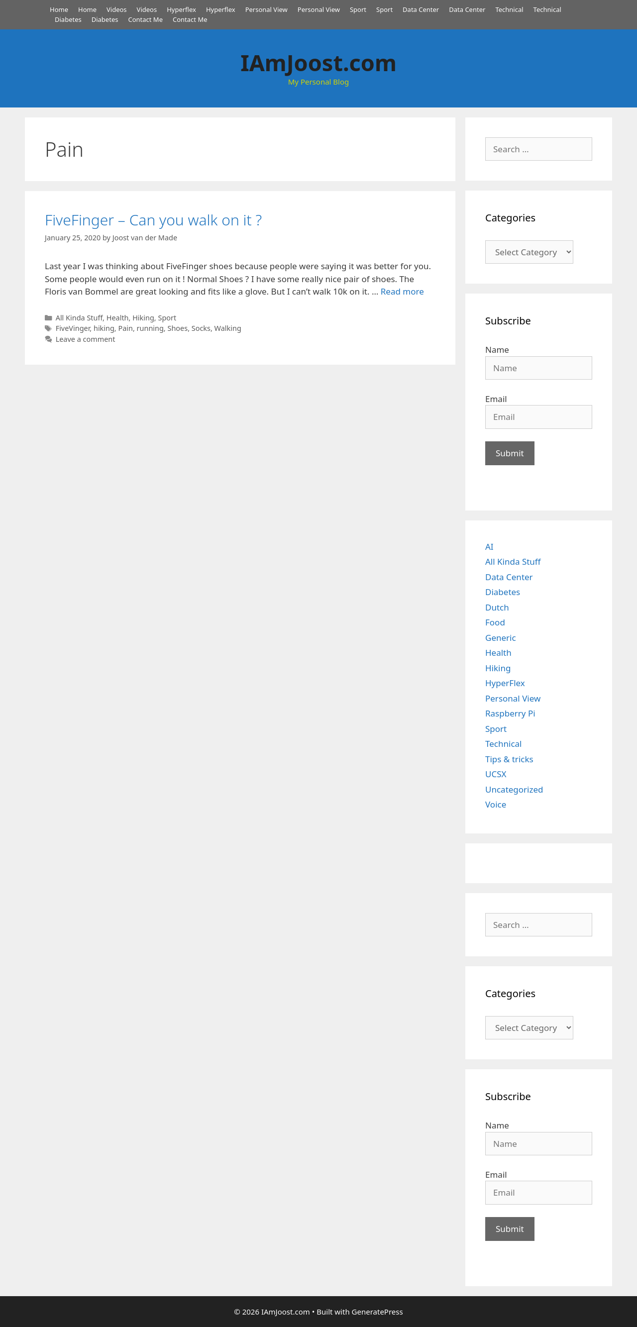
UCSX (495, 774)
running (150, 328)
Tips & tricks (509, 759)
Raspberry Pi (510, 713)
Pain (125, 328)
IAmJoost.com (318, 62)
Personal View (266, 9)
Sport (358, 9)
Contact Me (145, 19)
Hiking (143, 317)
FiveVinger (73, 328)
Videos (116, 9)
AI (489, 546)
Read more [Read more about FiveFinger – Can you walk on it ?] (402, 291)
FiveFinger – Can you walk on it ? (153, 219)
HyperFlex (505, 683)
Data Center (421, 9)
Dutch (497, 607)
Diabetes (68, 19)
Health (117, 317)
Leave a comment (85, 339)
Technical (509, 9)
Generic (500, 637)
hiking (104, 328)
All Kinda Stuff (79, 317)
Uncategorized (514, 789)
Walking (227, 328)
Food (495, 622)
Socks (201, 328)
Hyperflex (181, 9)
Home (59, 9)
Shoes (177, 328)
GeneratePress (377, 1312)
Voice (495, 804)
